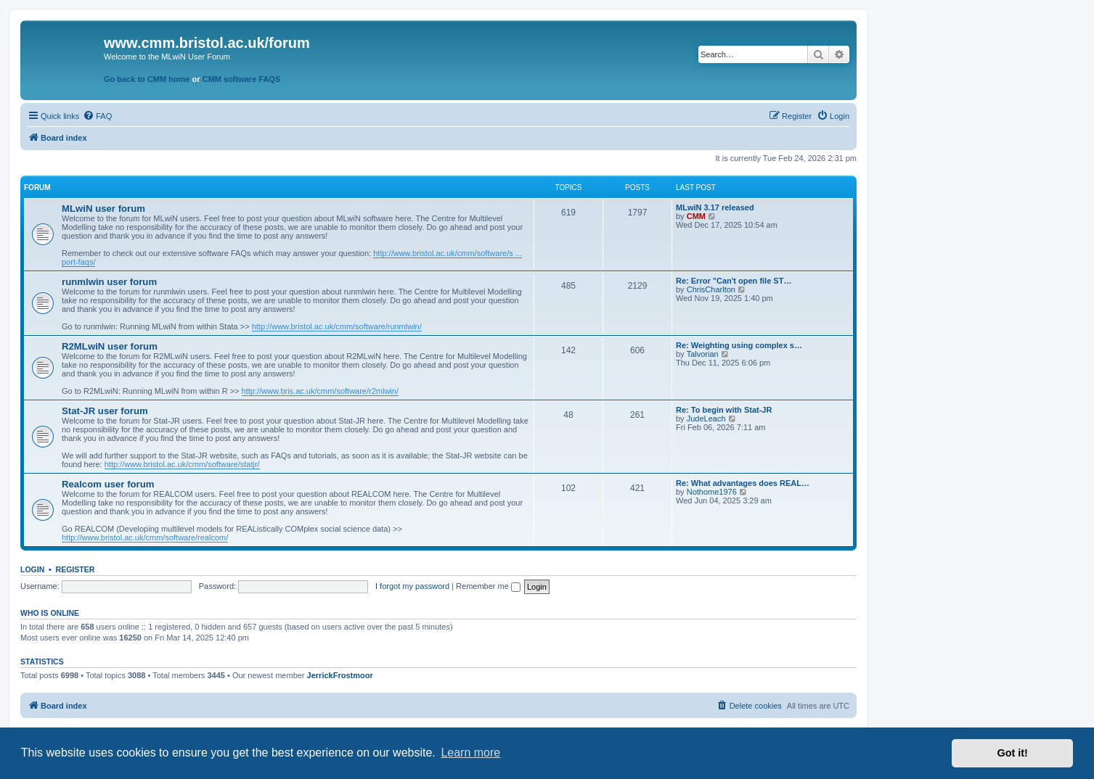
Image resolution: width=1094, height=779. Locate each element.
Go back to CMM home (147, 79)
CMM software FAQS (242, 79)
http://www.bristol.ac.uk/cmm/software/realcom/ (145, 537)
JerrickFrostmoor (340, 675)
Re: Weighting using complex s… (739, 345)
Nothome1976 (712, 491)
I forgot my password (412, 586)
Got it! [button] (1012, 753)
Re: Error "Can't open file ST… (733, 280)
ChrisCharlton (711, 289)
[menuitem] (97, 116)
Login (32, 569)
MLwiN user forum (103, 208)
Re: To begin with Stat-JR (724, 409)
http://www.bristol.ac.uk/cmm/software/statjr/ (182, 464)
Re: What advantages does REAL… (742, 483)
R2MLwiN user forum (110, 346)
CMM (696, 216)
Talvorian (703, 354)
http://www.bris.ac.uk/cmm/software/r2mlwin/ (320, 391)
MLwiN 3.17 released (715, 207)
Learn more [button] (470, 752)
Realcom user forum (108, 484)
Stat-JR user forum (105, 410)
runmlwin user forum (109, 281)
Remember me (488, 586)
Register (75, 569)
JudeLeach (706, 418)
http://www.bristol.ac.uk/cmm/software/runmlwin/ (337, 326)
